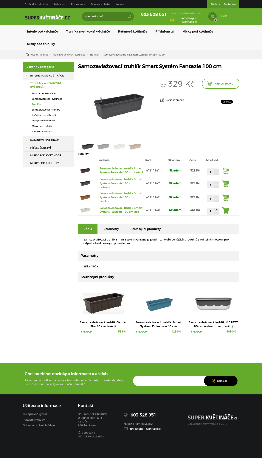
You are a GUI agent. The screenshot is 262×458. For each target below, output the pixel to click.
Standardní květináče (43, 93)
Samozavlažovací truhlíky (46, 109)
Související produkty (146, 229)
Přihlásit (215, 4)
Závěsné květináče (42, 131)
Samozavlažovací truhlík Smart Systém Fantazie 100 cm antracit (121, 183)
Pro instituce (78, 4)
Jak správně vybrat (35, 414)
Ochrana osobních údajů (39, 425)
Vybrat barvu (224, 83)
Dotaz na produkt (175, 100)
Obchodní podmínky (36, 4)
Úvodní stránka (37, 54)
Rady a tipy (59, 4)
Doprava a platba (100, 4)
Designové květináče (43, 120)
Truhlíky (94, 54)
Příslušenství (164, 31)
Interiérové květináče (42, 31)
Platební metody (34, 419)
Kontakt (120, 4)
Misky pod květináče (197, 31)
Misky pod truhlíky (41, 44)
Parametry (111, 229)
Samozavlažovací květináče (47, 98)
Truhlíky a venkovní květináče (88, 31)
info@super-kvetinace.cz (189, 20)
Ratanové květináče (132, 31)
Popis (87, 229)
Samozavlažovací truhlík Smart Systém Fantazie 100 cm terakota (121, 197)
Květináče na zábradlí (44, 115)
